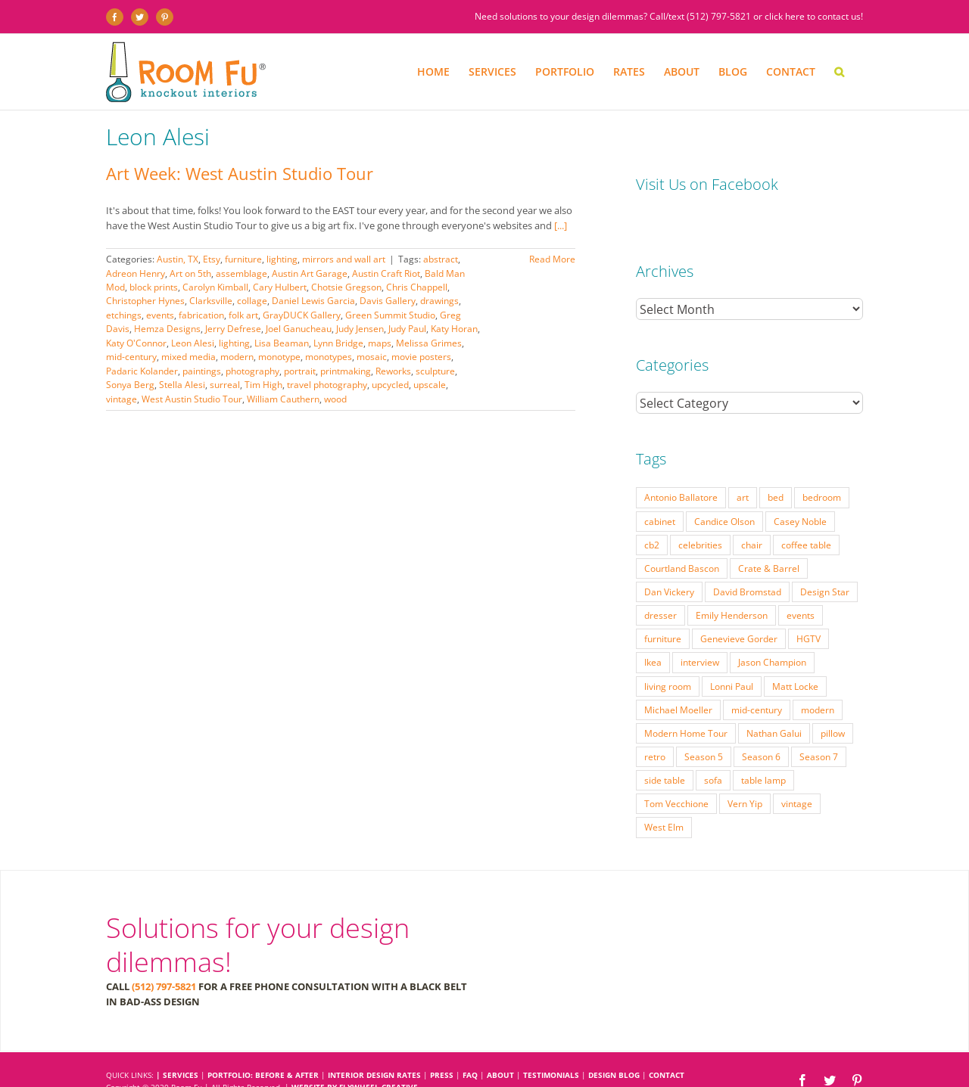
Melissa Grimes (429, 343)
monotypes (328, 356)
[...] (560, 225)
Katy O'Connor (136, 343)
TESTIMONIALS (551, 1044)
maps (379, 343)
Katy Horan (454, 328)
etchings (124, 315)
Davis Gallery (388, 300)
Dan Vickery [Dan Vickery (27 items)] (669, 561)
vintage (121, 399)
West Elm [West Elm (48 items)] (664, 796)
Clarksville (210, 300)
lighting (282, 259)
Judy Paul (407, 328)
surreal (225, 384)
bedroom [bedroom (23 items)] (821, 467)
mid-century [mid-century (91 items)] (756, 679)
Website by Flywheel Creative (354, 1056)
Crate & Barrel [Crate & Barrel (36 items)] (768, 538)
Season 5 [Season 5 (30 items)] (703, 726)
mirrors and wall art (343, 259)
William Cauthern (283, 399)
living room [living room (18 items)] (667, 656)
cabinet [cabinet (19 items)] (659, 491)
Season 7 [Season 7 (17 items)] (818, 726)
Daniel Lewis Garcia (313, 300)
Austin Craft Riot (386, 273)
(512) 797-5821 (719, 16)
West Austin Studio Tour (192, 399)
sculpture (435, 371)
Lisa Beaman (281, 343)
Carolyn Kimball (215, 287)
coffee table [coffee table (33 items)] (806, 514)
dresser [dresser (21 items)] (660, 585)
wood (335, 399)
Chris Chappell (416, 287)
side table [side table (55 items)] (664, 750)
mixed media (188, 356)
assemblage (241, 273)
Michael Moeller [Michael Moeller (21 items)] (678, 679)
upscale (429, 384)
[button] (839, 72)
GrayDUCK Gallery (302, 315)
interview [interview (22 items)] (700, 632)
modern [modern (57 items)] (817, 679)
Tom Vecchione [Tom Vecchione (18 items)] (676, 773)
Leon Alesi (192, 343)
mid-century (131, 356)
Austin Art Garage (309, 273)
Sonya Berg (130, 384)
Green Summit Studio (390, 315)
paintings (201, 371)
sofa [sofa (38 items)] (713, 750)
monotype (279, 356)
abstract (440, 259)
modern (237, 356)
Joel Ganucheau (299, 328)
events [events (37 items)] (801, 585)
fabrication (201, 315)
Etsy (211, 259)
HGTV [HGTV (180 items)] (808, 608)
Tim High (263, 384)
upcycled (390, 384)
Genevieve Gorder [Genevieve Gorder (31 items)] (738, 608)
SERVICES (180, 1044)
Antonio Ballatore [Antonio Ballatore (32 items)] (681, 467)
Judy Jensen (360, 328)
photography (252, 371)
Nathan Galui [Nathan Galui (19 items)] (774, 703)
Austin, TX (177, 259)
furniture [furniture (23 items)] (662, 608)
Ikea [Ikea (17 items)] (653, 632)
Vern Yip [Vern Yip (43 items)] (745, 773)
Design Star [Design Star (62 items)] (824, 561)
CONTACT (666, 1044)
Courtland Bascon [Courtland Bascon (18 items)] (681, 538)
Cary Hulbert (280, 287)
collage (252, 300)
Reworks (393, 371)
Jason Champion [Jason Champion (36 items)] (772, 632)
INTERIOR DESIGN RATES (374, 1044)
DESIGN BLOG (614, 1044)
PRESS (441, 1044)
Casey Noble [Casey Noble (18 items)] (800, 491)
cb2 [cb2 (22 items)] (651, 514)
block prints (153, 287)
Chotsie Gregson (346, 287)
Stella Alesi (182, 384)
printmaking (345, 371)
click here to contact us (813, 16)
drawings (439, 300)
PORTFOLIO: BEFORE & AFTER (263, 1044)
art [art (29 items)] (743, 467)
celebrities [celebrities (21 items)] (700, 514)
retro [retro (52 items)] (654, 726)
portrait (300, 371)
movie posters (421, 356)
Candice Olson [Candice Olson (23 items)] (724, 491)
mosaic (372, 356)
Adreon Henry (135, 273)
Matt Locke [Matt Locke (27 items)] (795, 656)
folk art (243, 315)
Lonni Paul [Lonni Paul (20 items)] (731, 656)
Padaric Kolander (142, 371)
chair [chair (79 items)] (751, 514)
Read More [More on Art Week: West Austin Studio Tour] (552, 259)
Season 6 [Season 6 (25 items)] (761, 726)
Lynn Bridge (338, 343)
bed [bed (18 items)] (776, 467)
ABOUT (500, 1044)
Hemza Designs (167, 328)
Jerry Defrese (233, 328)
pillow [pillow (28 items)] (833, 703)
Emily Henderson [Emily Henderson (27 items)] (732, 585)
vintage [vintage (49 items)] (796, 773)
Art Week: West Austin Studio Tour (239, 173)
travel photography (327, 384)
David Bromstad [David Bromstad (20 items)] (747, 561)
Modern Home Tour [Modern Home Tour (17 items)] (686, 703)
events (160, 315)
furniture (243, 259)
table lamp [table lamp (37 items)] (763, 750)
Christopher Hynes (145, 300)
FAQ (470, 1044)
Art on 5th (190, 273)
